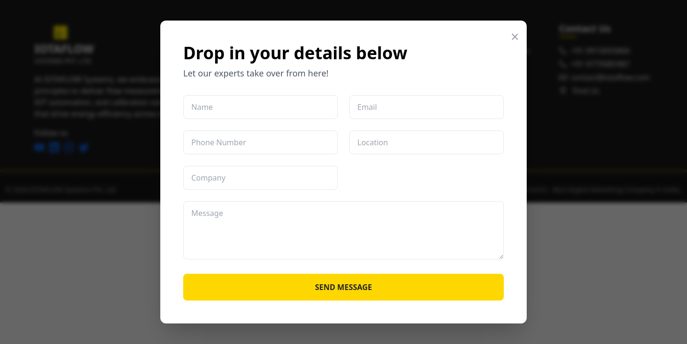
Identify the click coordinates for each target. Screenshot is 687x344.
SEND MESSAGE (343, 287)
